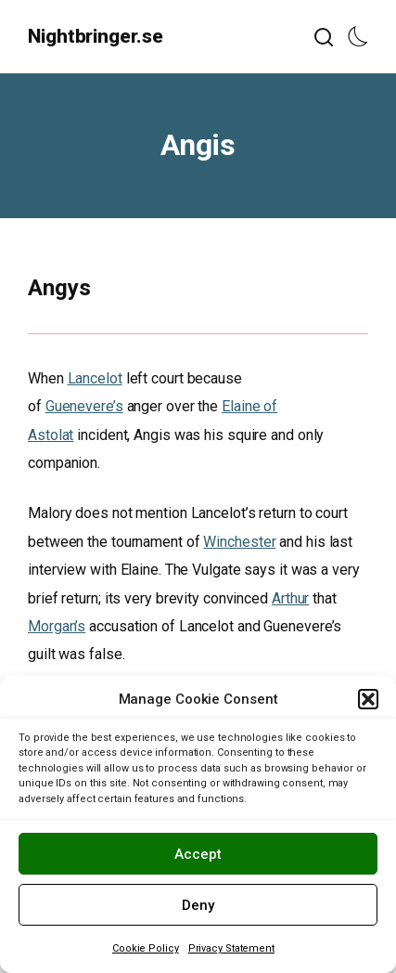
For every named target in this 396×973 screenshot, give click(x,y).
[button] (368, 699)
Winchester (239, 542)
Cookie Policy (145, 948)
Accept (198, 854)
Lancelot (95, 378)
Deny (198, 905)
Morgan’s (56, 626)
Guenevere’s (84, 406)
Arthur (290, 598)
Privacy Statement (231, 948)
